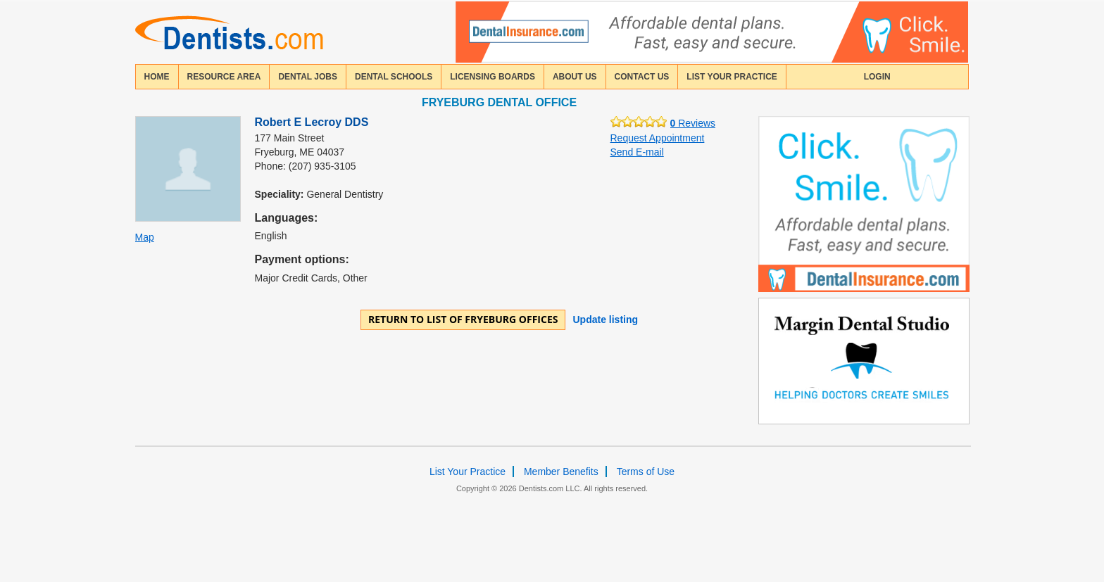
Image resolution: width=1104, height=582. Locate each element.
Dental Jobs (307, 77)
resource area (224, 77)
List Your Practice (731, 77)
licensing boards (492, 77)
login (877, 77)
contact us (642, 77)
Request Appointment (657, 138)
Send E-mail (637, 152)
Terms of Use (646, 471)
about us (575, 77)
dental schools (393, 77)
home (157, 77)
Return (463, 319)
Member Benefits (561, 471)
